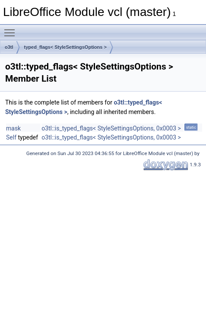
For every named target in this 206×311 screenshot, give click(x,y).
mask (13, 128)
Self (11, 137)
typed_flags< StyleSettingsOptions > (65, 47)
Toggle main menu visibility (11, 29)
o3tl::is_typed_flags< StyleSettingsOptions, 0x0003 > (111, 128)
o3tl (9, 47)
